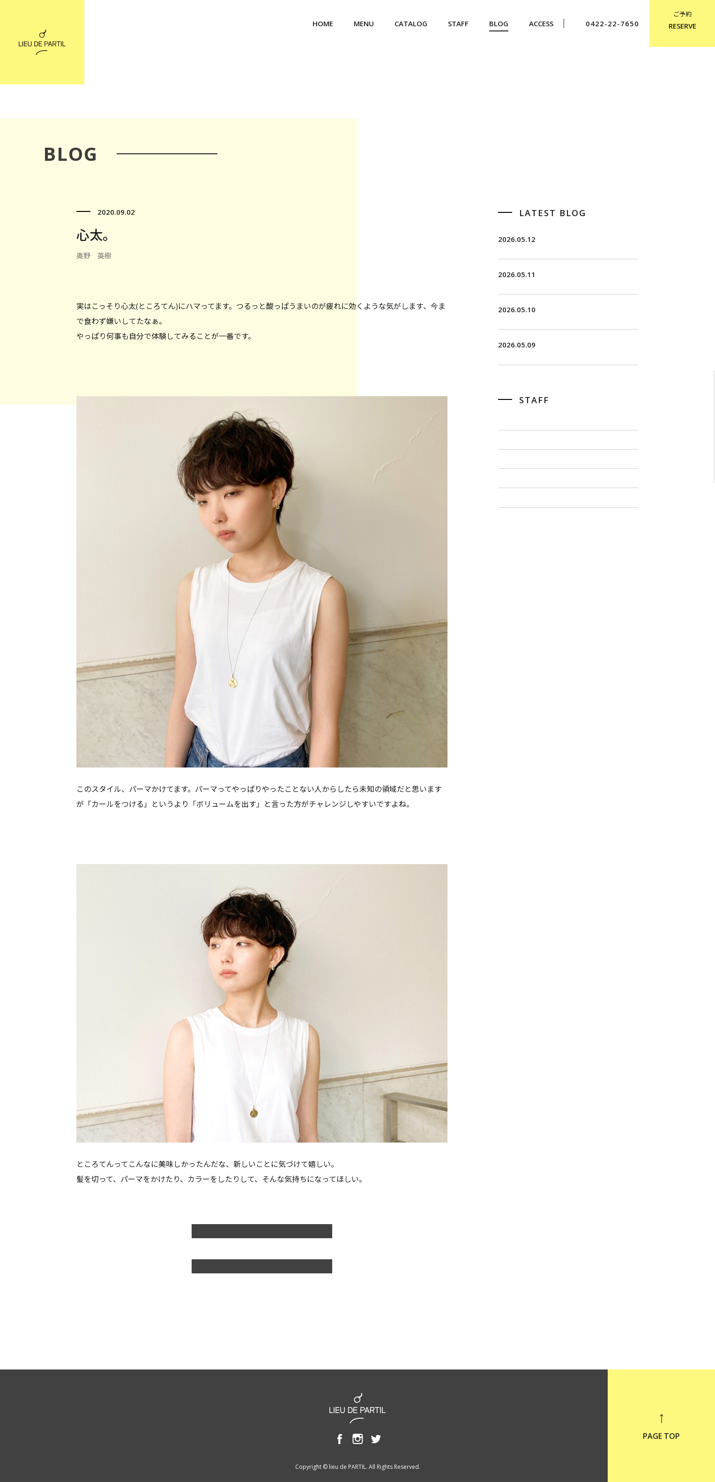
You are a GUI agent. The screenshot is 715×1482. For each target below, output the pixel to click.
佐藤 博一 (517, 505)
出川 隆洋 (517, 537)
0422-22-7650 (606, 24)
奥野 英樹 (517, 599)
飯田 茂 (513, 474)
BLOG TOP (262, 1271)
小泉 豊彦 (517, 568)
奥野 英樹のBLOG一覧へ (262, 1236)
